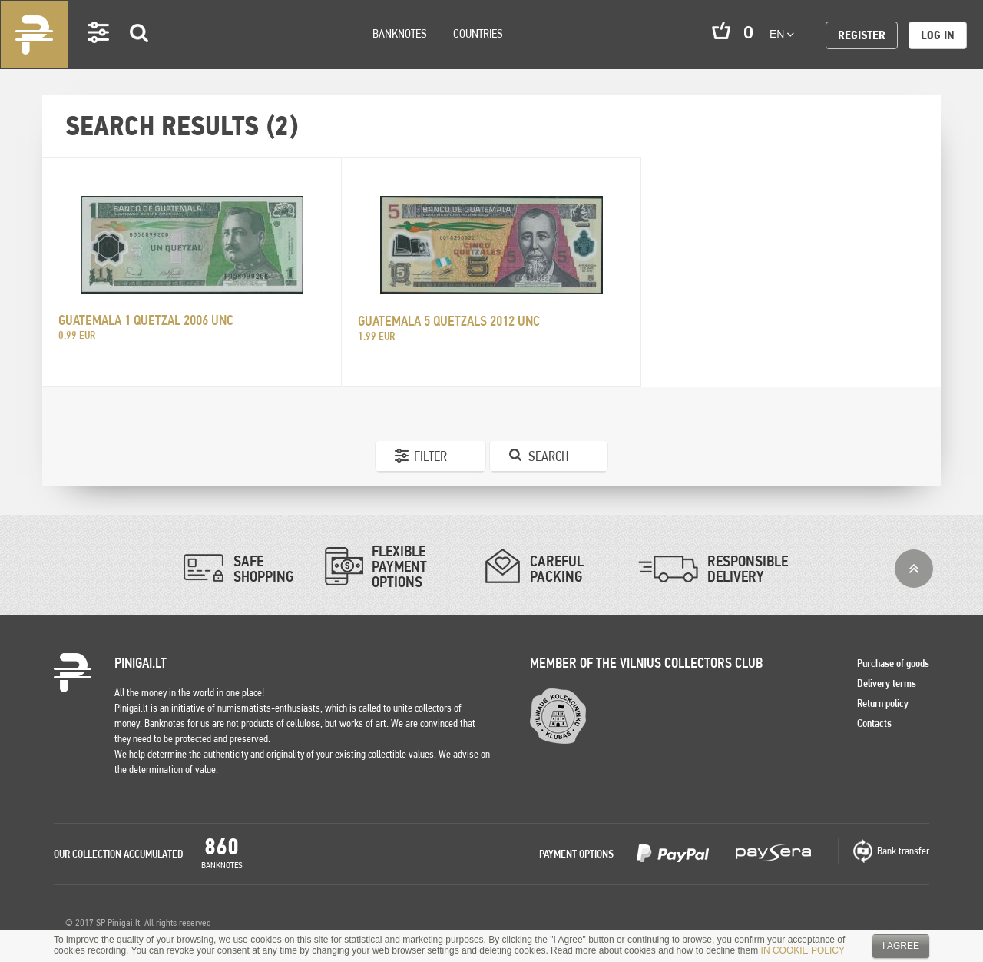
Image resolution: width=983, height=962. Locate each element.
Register (861, 35)
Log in (938, 35)
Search (139, 55)
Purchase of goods (893, 663)
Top (914, 568)
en (782, 34)
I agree (900, 945)
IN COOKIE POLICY (803, 950)
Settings (99, 54)
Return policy (883, 703)
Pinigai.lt (34, 34)
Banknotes (399, 33)
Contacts (874, 723)
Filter (430, 456)
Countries (478, 33)
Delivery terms (886, 683)
